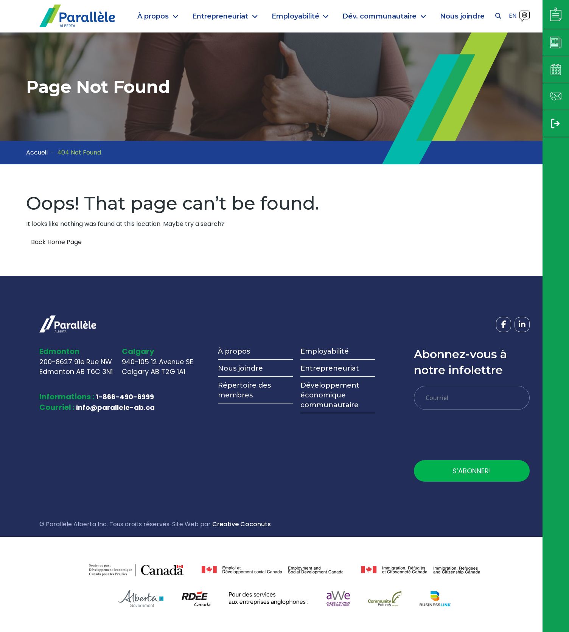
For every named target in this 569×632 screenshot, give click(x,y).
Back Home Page (56, 242)
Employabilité (324, 351)
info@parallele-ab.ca (115, 407)
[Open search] (498, 16)
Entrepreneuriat (329, 368)
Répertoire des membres (244, 390)
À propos (234, 351)
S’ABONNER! (471, 471)
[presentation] (471, 438)
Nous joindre (240, 368)
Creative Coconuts (241, 524)
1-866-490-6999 (125, 397)
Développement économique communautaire (329, 395)
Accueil (37, 152)
